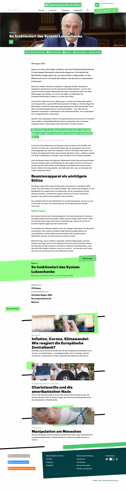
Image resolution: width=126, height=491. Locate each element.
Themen (41, 10)
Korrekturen (81, 462)
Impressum (81, 459)
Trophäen (49, 465)
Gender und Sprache (84, 468)
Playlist (106, 11)
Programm (65, 10)
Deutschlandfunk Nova (54, 456)
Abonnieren (94, 52)
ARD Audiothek (53, 52)
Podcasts (52, 10)
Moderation (78, 10)
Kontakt (49, 459)
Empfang (49, 462)
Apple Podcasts (80, 52)
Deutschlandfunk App (35, 52)
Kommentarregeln (83, 465)
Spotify (67, 52)
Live (98, 11)
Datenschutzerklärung (85, 456)
